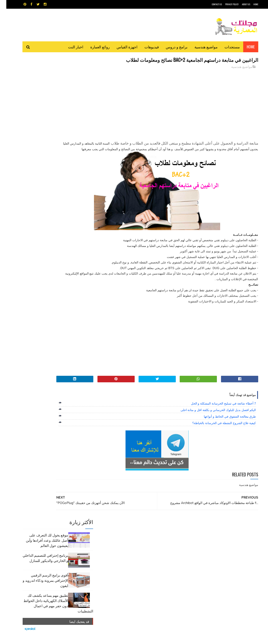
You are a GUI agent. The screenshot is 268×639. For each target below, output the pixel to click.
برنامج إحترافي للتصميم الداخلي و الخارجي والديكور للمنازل (39, 100)
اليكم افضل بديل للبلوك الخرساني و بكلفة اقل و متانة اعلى (212, 416)
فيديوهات (145, 46)
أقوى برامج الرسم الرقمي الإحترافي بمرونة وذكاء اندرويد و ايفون (39, 122)
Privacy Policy (225, 4)
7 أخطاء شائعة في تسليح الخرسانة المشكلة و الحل (217, 409)
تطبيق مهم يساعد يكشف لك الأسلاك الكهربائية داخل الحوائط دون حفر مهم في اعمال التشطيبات (52, 145)
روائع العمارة (93, 46)
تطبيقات (135, 541)
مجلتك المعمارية (227, 633)
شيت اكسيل (148, 548)
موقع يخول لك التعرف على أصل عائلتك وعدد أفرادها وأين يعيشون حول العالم (41, 82)
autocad (127, 533)
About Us (240, 4)
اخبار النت (69, 46)
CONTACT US (210, 4)
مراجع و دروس (117, 548)
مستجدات (225, 46)
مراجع (133, 548)
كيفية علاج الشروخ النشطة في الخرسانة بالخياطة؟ (218, 429)
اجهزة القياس (120, 46)
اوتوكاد (166, 541)
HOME (249, 4)
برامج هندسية (150, 541)
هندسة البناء (143, 556)
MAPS (155, 533)
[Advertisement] (173, 103)
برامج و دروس (170, 46)
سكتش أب (164, 548)
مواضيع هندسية (199, 46)
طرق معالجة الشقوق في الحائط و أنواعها (224, 422)
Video (142, 533)
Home (244, 46)
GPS (166, 533)
